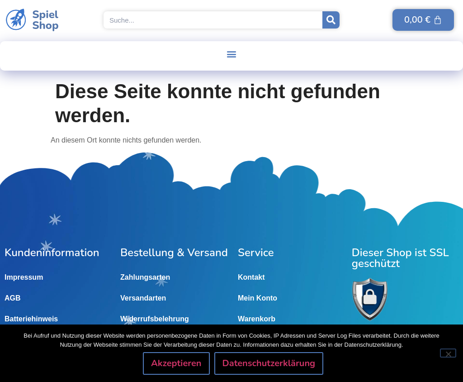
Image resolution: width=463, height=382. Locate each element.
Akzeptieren (176, 364)
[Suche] (331, 20)
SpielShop (45, 20)
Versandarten (143, 298)
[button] (231, 53)
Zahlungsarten (145, 277)
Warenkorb (256, 319)
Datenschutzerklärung (269, 364)
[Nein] (448, 353)
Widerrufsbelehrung (154, 319)
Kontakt (251, 277)
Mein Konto (257, 298)
